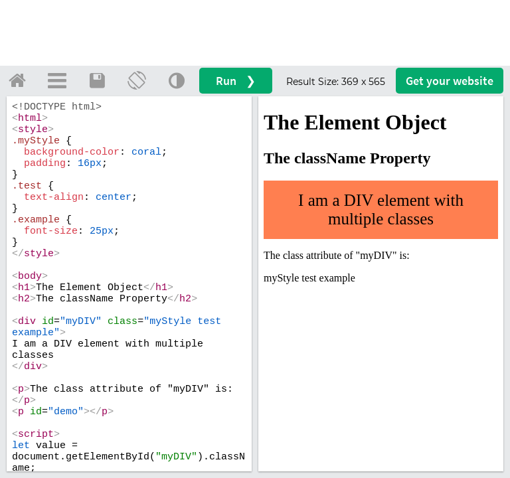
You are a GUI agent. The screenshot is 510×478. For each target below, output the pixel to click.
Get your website (449, 80)
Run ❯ (236, 80)
